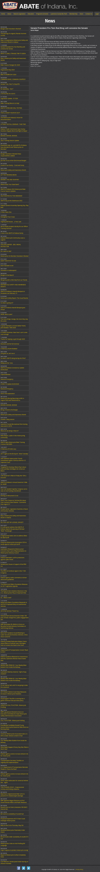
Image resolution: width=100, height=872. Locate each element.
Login (97, 14)
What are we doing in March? (10, 431)
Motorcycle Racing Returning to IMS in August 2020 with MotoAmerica (12, 399)
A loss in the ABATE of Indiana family (12, 233)
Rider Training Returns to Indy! (10, 103)
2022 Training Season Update (10, 140)
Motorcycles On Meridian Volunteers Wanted (14, 256)
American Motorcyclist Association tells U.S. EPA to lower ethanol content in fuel (14, 735)
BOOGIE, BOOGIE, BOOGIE (9, 405)
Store (81, 14)
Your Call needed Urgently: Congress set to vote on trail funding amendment (14, 490)
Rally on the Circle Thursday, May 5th (12, 825)
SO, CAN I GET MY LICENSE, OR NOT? (12, 522)
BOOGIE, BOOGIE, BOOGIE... (9, 136)
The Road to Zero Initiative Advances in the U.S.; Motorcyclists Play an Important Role (14, 592)
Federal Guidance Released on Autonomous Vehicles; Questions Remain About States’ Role (14, 658)
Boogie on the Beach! (7, 275)
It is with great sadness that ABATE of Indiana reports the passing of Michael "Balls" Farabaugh (12, 529)
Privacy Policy (79, 869)
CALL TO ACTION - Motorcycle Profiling (13, 720)
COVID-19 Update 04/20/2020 (10, 384)
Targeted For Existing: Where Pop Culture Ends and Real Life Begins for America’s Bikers (13, 469)
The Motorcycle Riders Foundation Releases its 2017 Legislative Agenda (14, 585)
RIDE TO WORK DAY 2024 (8, 75)
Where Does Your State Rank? (10, 184)
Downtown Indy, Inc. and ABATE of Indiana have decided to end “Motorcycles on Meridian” (14, 147)
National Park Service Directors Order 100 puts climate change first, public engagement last (14, 617)
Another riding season (7, 419)
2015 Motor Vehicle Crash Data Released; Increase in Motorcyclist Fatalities (13, 693)
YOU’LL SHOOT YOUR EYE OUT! (10, 113)
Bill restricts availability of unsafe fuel (12, 814)
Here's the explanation (8, 394)
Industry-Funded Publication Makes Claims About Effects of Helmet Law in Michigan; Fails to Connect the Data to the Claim (14, 643)
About (9, 14)
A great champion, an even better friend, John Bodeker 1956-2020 (13, 327)
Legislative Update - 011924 (9, 98)
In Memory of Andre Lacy (8, 449)
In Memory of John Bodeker (9, 349)
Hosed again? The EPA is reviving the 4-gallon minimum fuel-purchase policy (13, 699)
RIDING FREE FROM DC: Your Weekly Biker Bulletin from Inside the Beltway (14, 666)
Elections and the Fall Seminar (10, 344)
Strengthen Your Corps (8, 217)
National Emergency (7, 379)
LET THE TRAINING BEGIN (9, 175)
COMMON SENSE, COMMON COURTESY (13, 79)
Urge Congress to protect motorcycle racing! (14, 850)
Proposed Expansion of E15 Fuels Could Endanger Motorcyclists (13, 820)
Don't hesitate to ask (7, 266)
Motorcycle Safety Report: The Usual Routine (14, 298)
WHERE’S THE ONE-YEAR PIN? (10, 180)
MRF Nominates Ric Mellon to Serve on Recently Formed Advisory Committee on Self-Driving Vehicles (13, 626)
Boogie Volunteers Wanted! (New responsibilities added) (11, 155)
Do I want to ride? (6, 251)
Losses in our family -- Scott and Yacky (12, 165)
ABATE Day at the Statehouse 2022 (11, 201)
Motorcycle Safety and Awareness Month (13, 170)
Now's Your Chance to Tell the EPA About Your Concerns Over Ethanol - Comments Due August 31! (13, 502)
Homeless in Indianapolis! (8, 270)
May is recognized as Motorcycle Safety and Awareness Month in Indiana (14, 41)
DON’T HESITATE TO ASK (8, 261)
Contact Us (89, 14)
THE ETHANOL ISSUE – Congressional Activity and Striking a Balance (12, 788)
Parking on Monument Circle (9, 496)
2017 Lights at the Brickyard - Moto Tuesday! (14, 454)
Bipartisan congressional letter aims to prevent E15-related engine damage (13, 795)
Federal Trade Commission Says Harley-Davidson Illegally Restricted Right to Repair (14, 130)
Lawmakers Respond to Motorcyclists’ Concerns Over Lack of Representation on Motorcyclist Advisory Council (13, 551)
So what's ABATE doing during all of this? (13, 358)
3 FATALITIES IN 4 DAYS (8, 94)
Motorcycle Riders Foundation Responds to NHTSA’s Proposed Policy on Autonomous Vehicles (14, 604)
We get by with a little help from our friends (14, 280)
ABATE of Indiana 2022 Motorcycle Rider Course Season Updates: (13, 190)
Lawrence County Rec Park (59, 14)
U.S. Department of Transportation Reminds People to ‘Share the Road (14, 768)
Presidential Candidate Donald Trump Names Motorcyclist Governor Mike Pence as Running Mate (14, 727)
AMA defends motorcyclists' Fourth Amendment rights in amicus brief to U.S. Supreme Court (13, 460)
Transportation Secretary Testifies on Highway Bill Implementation (12, 761)
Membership (73, 14)
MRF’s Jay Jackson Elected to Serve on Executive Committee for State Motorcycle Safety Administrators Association (14, 714)
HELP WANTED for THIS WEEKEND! (11, 196)
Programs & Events (42, 14)
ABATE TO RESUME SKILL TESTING (11, 108)
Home (3, 14)
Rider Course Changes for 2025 (10, 65)
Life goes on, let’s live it (8, 353)
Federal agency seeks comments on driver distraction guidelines (14, 578)
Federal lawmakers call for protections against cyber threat (12, 558)
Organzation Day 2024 (8, 70)
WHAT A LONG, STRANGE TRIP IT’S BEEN (13, 53)
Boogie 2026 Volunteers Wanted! (11, 29)
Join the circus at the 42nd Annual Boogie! (13, 160)
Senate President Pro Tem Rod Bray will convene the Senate (13, 48)
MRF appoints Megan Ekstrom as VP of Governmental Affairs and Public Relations (14, 801)
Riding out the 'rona (7, 363)
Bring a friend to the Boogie (9, 410)
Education (31, 14)
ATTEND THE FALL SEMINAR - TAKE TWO (13, 124)
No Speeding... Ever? (7, 89)
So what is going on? (7, 303)
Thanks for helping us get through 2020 (13, 339)
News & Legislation (19, 14)
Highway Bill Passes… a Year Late (11, 222)
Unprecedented (5, 374)
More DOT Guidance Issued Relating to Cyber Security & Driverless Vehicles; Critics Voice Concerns (14, 635)
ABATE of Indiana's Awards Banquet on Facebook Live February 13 (13, 292)
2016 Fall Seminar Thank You (10, 611)
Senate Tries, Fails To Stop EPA (10, 84)
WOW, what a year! (6, 314)
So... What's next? (6, 598)
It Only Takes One (6, 212)
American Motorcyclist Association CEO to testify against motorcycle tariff (14, 543)
